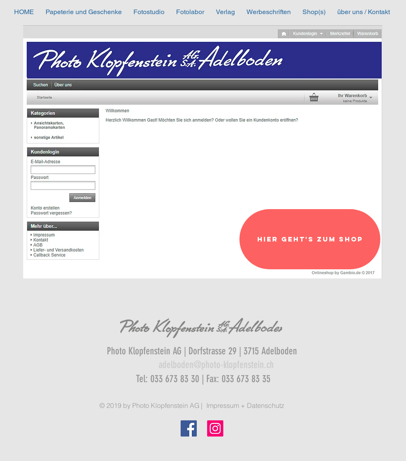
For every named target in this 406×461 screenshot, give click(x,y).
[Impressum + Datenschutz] (245, 405)
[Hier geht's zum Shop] (309, 239)
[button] (84, 12)
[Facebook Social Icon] (189, 428)
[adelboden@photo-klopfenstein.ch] (216, 365)
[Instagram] (215, 428)
